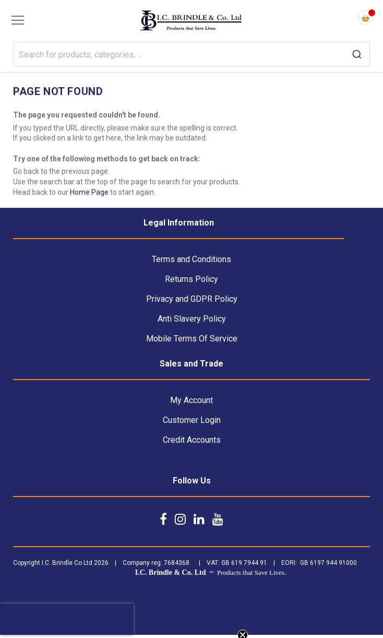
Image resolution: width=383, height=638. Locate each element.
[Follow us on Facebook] (163, 518)
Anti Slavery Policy (192, 319)
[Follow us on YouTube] (217, 518)
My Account (191, 400)
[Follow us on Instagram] (180, 518)
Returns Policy (191, 279)
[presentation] (67, 619)
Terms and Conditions (191, 259)
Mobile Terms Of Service (191, 339)
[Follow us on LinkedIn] (199, 518)
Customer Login (192, 420)
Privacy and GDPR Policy (191, 299)
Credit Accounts (192, 440)
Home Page (89, 192)
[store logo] (191, 21)
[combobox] (191, 54)
